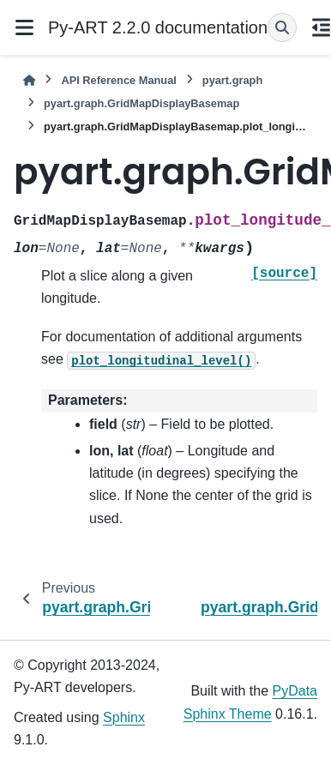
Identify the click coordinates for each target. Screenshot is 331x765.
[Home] (29, 80)
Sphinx (124, 717)
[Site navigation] (24, 27)
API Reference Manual (118, 80)
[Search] (282, 27)
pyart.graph (232, 80)
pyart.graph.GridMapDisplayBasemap (141, 103)
